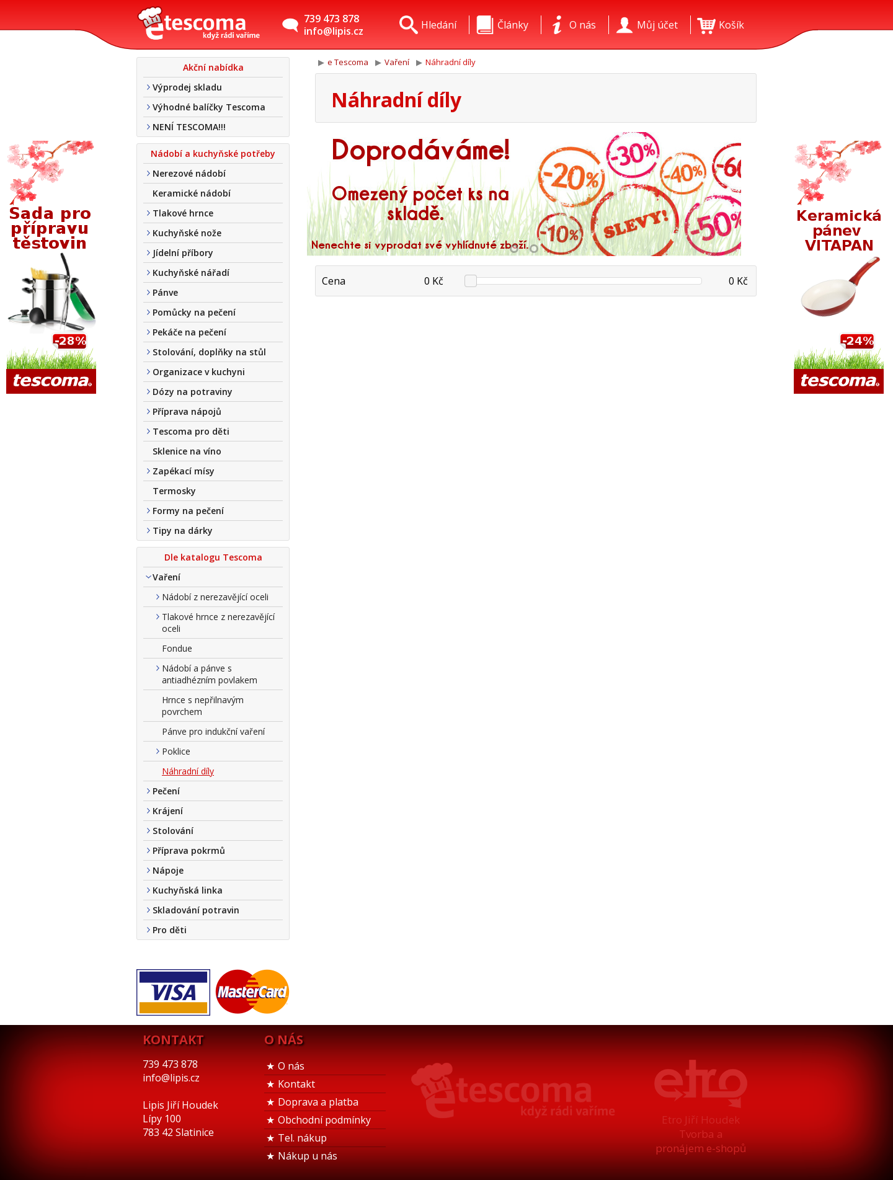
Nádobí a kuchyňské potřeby (213, 153)
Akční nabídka (213, 67)
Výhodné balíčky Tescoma (209, 107)
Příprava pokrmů (189, 850)
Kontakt (296, 1084)
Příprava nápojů (187, 411)
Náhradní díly (188, 771)
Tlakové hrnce (183, 213)
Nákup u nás (307, 1156)
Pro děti (170, 930)
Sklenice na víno (187, 451)
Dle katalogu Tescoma (213, 557)
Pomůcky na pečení (194, 312)
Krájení (168, 811)
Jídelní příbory (183, 253)
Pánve (165, 292)
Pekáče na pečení (189, 332)
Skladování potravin (196, 910)
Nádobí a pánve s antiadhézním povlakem (209, 674)
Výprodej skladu (187, 87)
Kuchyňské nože (187, 233)
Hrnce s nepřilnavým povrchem (203, 705)
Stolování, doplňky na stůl (209, 352)
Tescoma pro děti (191, 431)
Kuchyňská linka (188, 890)
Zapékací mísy (184, 471)
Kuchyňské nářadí (191, 272)
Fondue (177, 648)
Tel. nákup (302, 1138)
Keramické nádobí (192, 193)
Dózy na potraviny (193, 391)
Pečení (166, 791)
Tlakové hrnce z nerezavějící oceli (218, 622)
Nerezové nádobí (189, 173)
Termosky (174, 491)
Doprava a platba (318, 1102)
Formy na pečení (188, 511)
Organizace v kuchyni (199, 372)
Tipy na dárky (183, 530)
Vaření (166, 577)
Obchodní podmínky (324, 1120)
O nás (291, 1066)
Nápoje (168, 870)
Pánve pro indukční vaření (213, 731)
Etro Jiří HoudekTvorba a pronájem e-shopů (700, 1133)
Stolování (173, 830)
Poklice (176, 751)
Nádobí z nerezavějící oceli (215, 597)
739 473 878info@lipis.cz (333, 24)
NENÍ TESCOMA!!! (189, 127)
